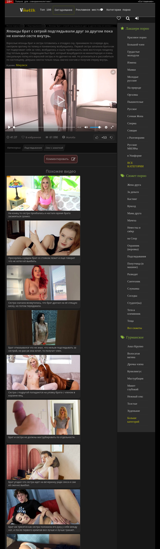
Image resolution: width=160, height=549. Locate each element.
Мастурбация (134, 336)
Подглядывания (33, 141)
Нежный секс (134, 350)
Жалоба (71, 131)
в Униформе (133, 136)
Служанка (132, 258)
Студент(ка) (133, 271)
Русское (131, 95)
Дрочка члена (134, 323)
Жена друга (133, 164)
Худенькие (132, 363)
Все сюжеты (133, 291)
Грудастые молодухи (132, 46)
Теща (130, 285)
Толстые (131, 357)
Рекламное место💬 (85, 10)
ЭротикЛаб (13, 538)
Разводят (132, 244)
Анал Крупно (134, 309)
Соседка (131, 265)
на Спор (131, 211)
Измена (131, 55)
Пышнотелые (134, 88)
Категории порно (115, 10)
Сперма (131, 109)
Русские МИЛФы (136, 129)
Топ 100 (41, 10)
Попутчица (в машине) (134, 236)
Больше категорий (137, 370)
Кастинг (131, 177)
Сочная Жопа (134, 102)
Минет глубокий (136, 343)
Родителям (13, 540)
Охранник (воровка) (132, 219)
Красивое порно (135, 31)
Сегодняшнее (59, 10)
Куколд (131, 184)
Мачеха (131, 197)
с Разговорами (134, 122)
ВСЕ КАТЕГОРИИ (134, 144)
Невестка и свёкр (136, 204)
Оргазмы (132, 82)
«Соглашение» (146, 1)
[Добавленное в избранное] (125, 18)
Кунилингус (133, 330)
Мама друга (133, 191)
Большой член (134, 38)
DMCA (66, 538)
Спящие (131, 115)
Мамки (131, 61)
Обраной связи (21, 543)
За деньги (132, 170)
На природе (133, 75)
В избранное (34, 131)
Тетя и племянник (136, 278)
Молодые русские (136, 68)
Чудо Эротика (21, 10)
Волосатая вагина (136, 316)
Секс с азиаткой (54, 141)
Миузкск (21, 59)
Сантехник (133, 251)
